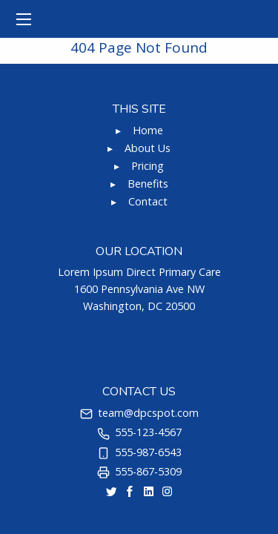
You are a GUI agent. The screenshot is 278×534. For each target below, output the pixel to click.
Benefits (148, 184)
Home (148, 130)
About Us (148, 148)
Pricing (147, 166)
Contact (148, 201)
